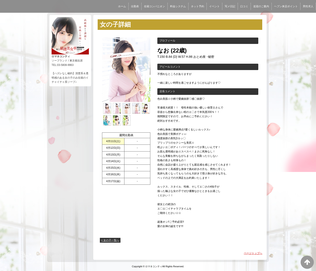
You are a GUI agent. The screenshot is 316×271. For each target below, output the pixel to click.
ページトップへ (253, 253)
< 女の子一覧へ (110, 240)
